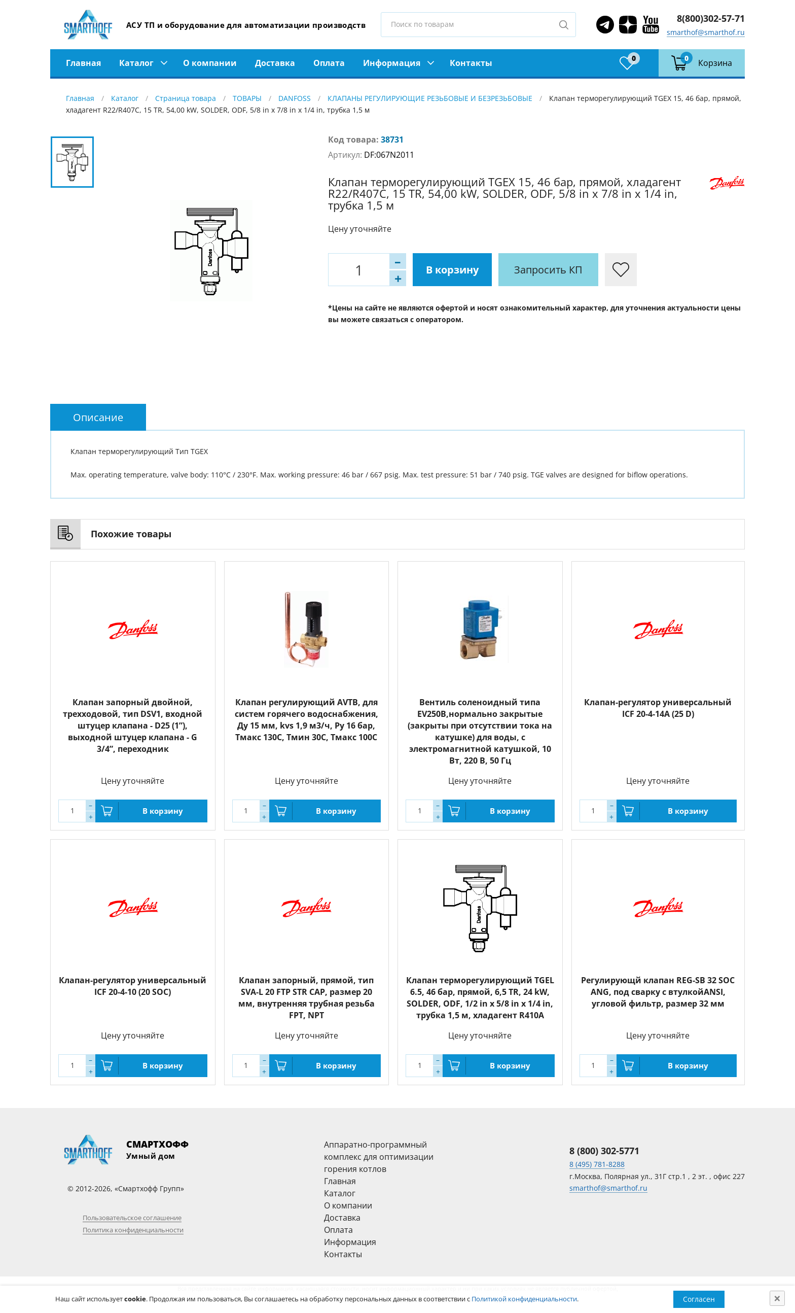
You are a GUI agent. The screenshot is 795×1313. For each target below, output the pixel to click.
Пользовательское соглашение (132, 1217)
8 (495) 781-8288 (597, 1164)
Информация (391, 62)
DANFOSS (294, 98)
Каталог (136, 62)
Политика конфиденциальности (133, 1229)
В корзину (452, 270)
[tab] (98, 417)
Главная (83, 62)
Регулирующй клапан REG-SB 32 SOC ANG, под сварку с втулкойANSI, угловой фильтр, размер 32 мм (658, 992)
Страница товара (185, 98)
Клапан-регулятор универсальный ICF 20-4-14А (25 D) (658, 708)
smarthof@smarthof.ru (706, 32)
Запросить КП (548, 270)
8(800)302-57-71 (711, 18)
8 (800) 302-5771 (604, 1151)
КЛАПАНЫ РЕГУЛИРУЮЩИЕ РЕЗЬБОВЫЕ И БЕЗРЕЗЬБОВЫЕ (430, 98)
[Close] (777, 1298)
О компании (210, 62)
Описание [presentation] (98, 417)
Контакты (471, 62)
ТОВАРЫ (247, 98)
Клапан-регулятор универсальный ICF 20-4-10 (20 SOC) (132, 986)
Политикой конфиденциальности (524, 1298)
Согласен (699, 1299)
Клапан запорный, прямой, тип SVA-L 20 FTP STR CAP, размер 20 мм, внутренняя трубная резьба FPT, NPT (306, 998)
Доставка (275, 62)
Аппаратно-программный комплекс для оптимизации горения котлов (378, 1156)
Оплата (329, 62)
